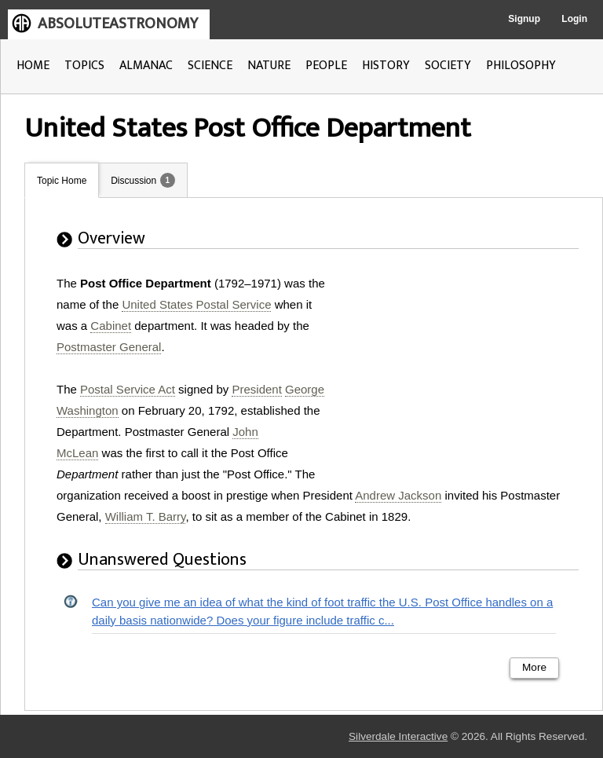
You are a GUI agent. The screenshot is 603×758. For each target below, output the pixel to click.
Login (574, 18)
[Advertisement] (461, 371)
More (534, 667)
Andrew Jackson (398, 495)
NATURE (269, 65)
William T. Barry (145, 516)
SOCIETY (448, 65)
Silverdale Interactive (398, 736)
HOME (32, 65)
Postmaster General (109, 346)
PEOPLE (326, 65)
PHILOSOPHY (521, 65)
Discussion (133, 180)
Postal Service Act (127, 389)
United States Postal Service (196, 304)
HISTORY (386, 65)
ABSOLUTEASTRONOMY (118, 23)
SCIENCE (210, 65)
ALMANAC (146, 65)
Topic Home (61, 180)
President (256, 389)
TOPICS (84, 65)
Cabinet (110, 325)
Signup (524, 18)
